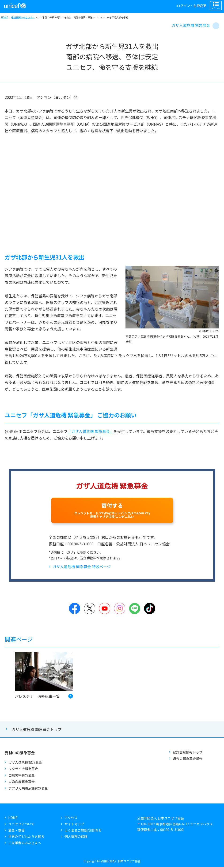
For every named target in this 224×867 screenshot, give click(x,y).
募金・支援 (16, 830)
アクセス (71, 817)
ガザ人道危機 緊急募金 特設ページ (82, 566)
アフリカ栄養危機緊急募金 (28, 788)
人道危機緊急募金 (21, 781)
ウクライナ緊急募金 (23, 768)
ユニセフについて (21, 824)
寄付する (112, 510)
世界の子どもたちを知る (26, 836)
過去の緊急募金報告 (187, 758)
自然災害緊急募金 (21, 775)
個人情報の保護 (76, 836)
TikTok (149, 608)
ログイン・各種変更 (191, 5)
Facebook (74, 608)
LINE (134, 608)
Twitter (89, 608)
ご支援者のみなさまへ (24, 842)
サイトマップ (74, 824)
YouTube (104, 608)
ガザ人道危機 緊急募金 (191, 25)
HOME (4, 17)
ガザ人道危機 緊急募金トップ (36, 729)
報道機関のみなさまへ (23, 17)
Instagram (119, 608)
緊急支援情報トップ (187, 752)
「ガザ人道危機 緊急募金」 (91, 431)
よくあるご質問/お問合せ (83, 830)
